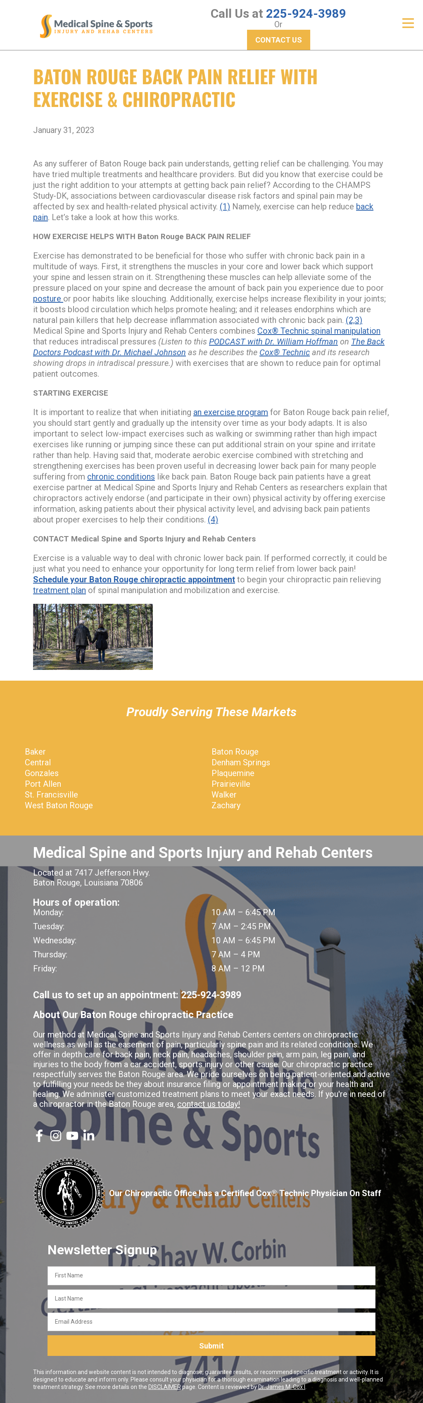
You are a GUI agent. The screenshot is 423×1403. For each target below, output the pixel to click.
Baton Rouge (235, 752)
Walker (224, 795)
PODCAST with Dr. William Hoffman (273, 342)
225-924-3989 (306, 13)
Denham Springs (241, 762)
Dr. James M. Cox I (281, 1387)
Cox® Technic (284, 352)
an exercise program (230, 412)
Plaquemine (233, 773)
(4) (213, 520)
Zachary (226, 805)
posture (48, 299)
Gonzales (42, 773)
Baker (35, 752)
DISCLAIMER (164, 1387)
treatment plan (59, 590)
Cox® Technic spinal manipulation (318, 331)
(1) (225, 206)
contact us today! (208, 1104)
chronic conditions (121, 477)
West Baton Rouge (59, 805)
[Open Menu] (408, 23)
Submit (211, 1345)
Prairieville (231, 784)
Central (38, 762)
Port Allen (43, 784)
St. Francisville (51, 795)
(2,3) (354, 320)
